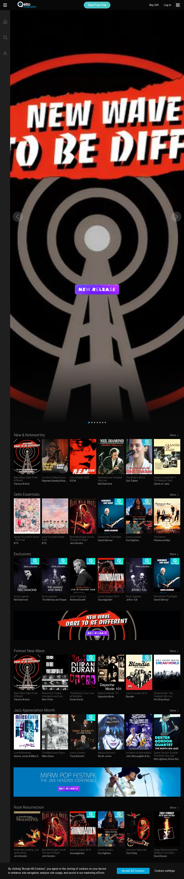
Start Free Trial (97, 5)
